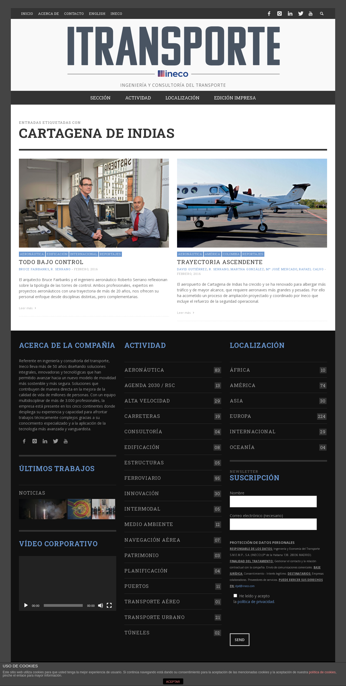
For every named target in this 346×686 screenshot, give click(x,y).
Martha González (247, 269)
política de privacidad (256, 601)
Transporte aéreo (152, 601)
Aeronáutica (32, 254)
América (212, 254)
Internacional (83, 254)
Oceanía (242, 447)
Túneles (137, 632)
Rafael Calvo (311, 269)
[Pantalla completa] (109, 605)
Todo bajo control (51, 262)
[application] (67, 583)
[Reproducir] (26, 605)
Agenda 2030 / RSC (149, 385)
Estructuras (144, 462)
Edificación (57, 254)
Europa (240, 416)
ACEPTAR (173, 681)
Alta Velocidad (147, 400)
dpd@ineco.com (245, 586)
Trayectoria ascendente (220, 262)
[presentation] (271, 619)
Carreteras (142, 416)
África (240, 370)
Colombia (231, 254)
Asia (236, 400)
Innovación (141, 493)
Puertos (136, 586)
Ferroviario (142, 478)
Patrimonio (141, 555)
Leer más (28, 308)
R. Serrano (61, 269)
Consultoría (143, 431)
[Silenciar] (100, 605)
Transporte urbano (154, 617)
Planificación (146, 570)
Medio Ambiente (148, 524)
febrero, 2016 (86, 269)
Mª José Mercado (281, 269)
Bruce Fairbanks (34, 269)
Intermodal (142, 508)
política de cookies (322, 672)
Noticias (32, 492)
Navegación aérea (152, 540)
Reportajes (110, 254)
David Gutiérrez (192, 269)
